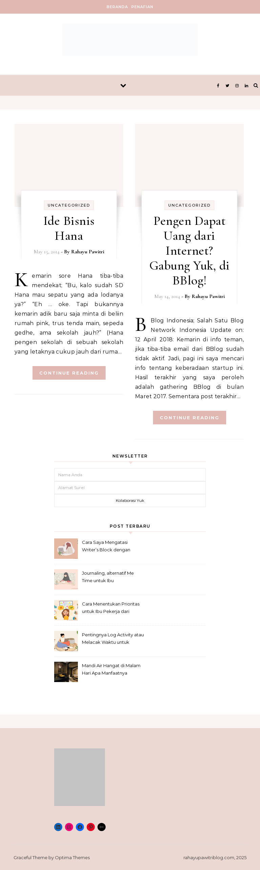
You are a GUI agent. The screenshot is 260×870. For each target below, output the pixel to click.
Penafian (142, 6)
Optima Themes (72, 857)
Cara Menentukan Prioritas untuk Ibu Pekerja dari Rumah (110, 608)
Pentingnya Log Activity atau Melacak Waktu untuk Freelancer (113, 639)
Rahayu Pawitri (87, 251)
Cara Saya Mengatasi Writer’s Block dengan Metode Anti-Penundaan (108, 546)
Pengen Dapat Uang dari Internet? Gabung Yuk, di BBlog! (189, 250)
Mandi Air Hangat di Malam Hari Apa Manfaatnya (111, 669)
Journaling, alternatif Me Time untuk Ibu (108, 576)
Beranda (117, 6)
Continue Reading (69, 373)
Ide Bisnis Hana (69, 228)
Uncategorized (69, 205)
